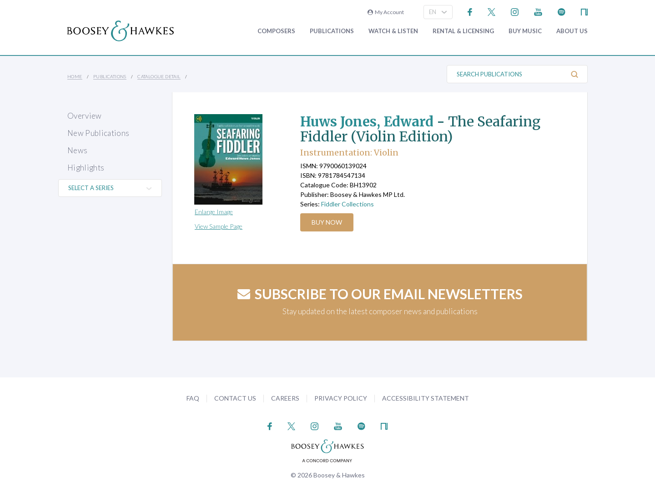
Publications (332, 31)
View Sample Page (218, 226)
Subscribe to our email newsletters (380, 294)
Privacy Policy (340, 398)
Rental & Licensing (463, 31)
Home (74, 76)
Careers (285, 398)
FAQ (192, 398)
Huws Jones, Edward (369, 121)
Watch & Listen (393, 31)
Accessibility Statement (425, 398)
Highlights (85, 167)
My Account (386, 12)
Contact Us (235, 398)
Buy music (525, 31)
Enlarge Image (214, 212)
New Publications (98, 133)
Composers (276, 31)
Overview (84, 115)
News (77, 150)
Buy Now (327, 222)
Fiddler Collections (347, 204)
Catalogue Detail (158, 76)
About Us (572, 31)
